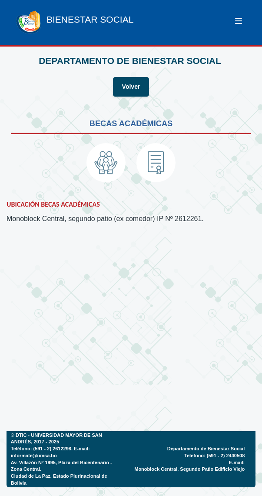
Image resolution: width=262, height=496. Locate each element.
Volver (131, 86)
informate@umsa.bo (34, 455)
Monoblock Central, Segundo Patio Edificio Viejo (189, 469)
